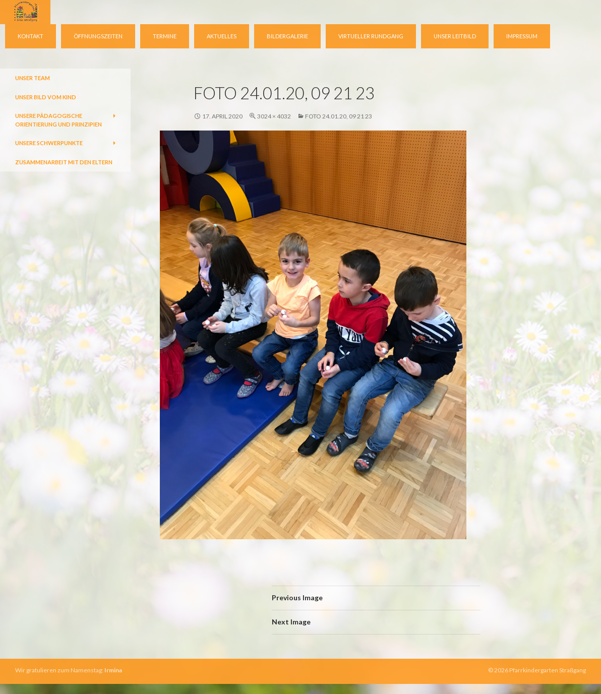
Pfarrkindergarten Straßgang (547, 670)
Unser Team (32, 78)
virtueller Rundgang (370, 36)
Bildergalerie (287, 36)
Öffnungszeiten (98, 36)
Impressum (521, 36)
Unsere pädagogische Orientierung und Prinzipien (58, 120)
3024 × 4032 (274, 116)
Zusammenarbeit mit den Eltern (63, 162)
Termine (164, 36)
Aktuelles (221, 36)
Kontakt (30, 36)
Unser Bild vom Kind (45, 97)
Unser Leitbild (455, 36)
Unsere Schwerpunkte (49, 143)
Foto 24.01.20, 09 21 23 (338, 116)
